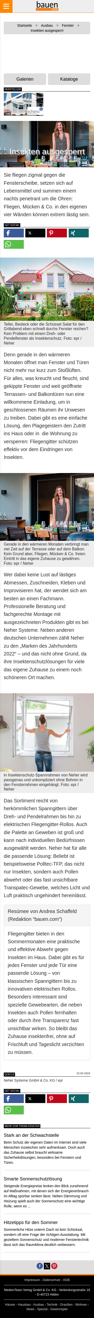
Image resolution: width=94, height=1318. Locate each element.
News (31, 1309)
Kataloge (69, 79)
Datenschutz (51, 1280)
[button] (14, 233)
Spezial (42, 1309)
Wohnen (81, 1304)
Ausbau (38, 1304)
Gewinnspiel (59, 1309)
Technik (52, 1304)
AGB (66, 1280)
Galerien (25, 79)
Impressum (32, 1280)
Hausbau (24, 1304)
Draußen (66, 1304)
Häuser (10, 1304)
